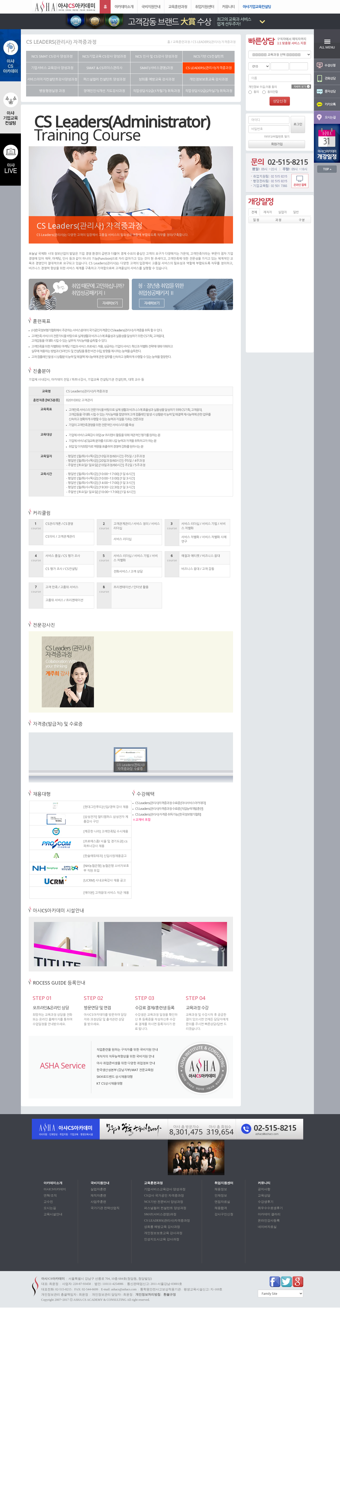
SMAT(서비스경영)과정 (160, 1214)
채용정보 (220, 1189)
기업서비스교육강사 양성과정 (165, 1189)
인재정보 (220, 1195)
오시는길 (50, 1208)
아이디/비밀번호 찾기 (276, 136)
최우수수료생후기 (270, 1208)
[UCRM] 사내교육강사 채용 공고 (104, 880)
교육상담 (264, 1195)
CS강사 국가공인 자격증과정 (164, 1195)
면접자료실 (222, 1202)
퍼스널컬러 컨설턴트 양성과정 (165, 1208)
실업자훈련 (98, 1189)
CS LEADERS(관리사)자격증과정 (167, 1220)
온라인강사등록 (269, 1220)
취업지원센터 (204, 6)
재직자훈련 (98, 1195)
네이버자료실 (267, 1227)
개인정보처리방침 (147, 1294)
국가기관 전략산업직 (105, 1208)
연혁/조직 (50, 1195)
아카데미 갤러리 (269, 1214)
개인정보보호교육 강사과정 (163, 1233)
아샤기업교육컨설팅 (257, 6)
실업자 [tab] (282, 212)
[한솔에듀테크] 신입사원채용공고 (105, 856)
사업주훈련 (98, 1202)
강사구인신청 (223, 1214)
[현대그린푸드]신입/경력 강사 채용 (105, 807)
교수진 (48, 1202)
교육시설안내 (53, 1214)
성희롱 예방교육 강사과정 (162, 1227)
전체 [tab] (254, 212)
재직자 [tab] (267, 212)
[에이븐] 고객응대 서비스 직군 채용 (106, 892)
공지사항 (264, 1189)
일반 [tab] (296, 212)
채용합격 (220, 1208)
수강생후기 (265, 1202)
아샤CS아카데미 (55, 1189)
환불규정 (169, 1294)
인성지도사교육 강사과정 (161, 1239)
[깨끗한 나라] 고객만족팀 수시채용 (105, 831)
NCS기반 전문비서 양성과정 (163, 1202)
